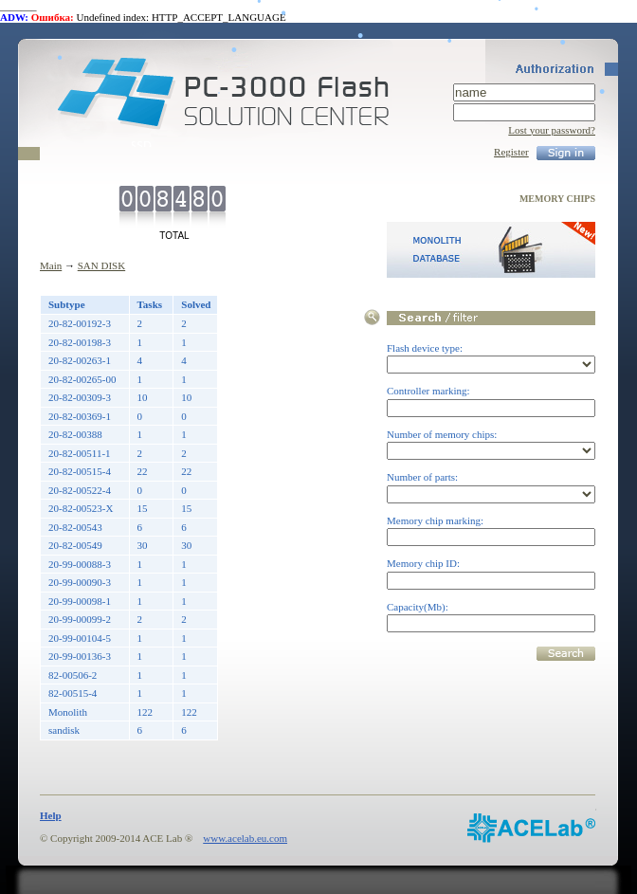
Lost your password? (551, 130)
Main (51, 265)
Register (511, 151)
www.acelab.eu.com (245, 838)
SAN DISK (101, 265)
